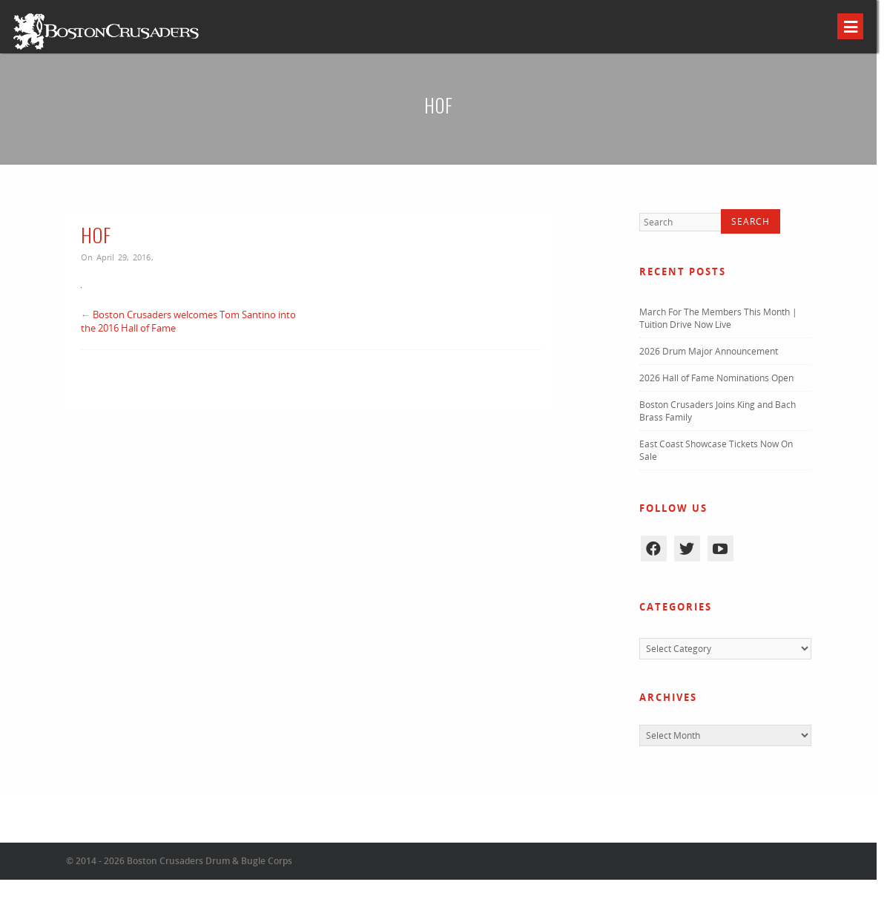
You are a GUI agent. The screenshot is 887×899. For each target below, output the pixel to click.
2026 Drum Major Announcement (708, 351)
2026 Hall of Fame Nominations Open (716, 378)
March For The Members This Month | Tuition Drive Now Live (718, 318)
